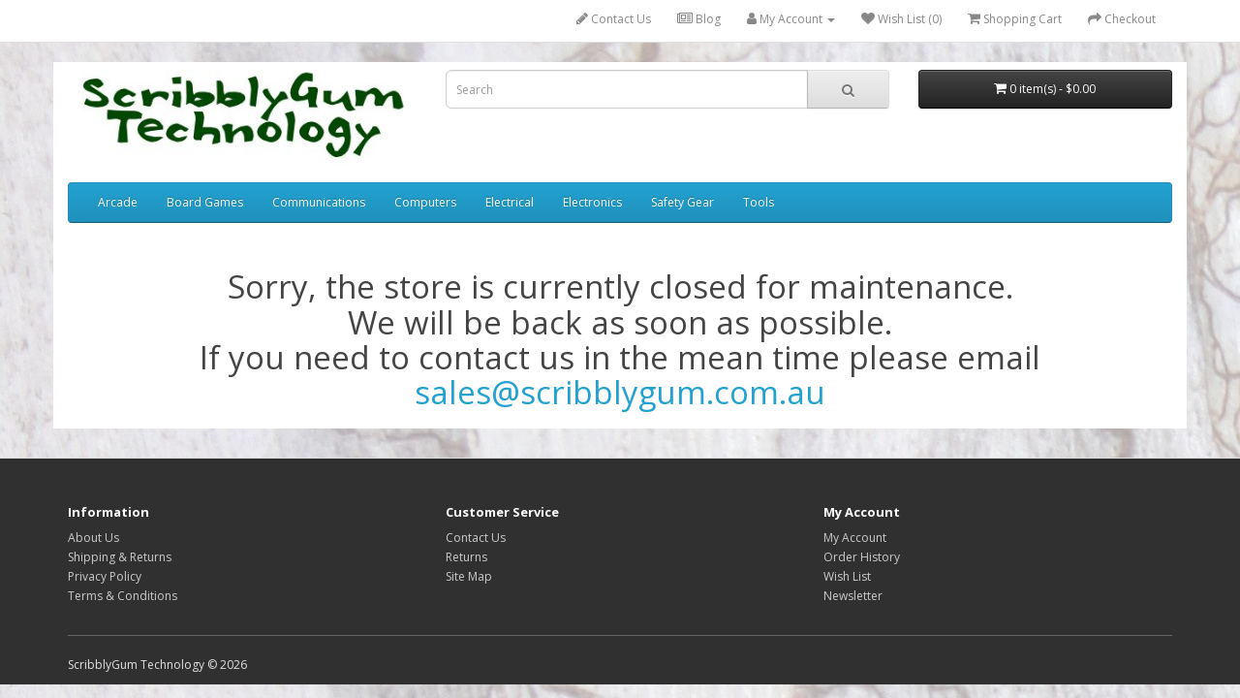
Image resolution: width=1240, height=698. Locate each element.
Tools (758, 202)
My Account (854, 537)
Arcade (118, 202)
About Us (93, 537)
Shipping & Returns (119, 557)
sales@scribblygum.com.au (620, 392)
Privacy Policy (104, 576)
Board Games (205, 202)
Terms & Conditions (122, 595)
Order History (861, 557)
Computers (425, 202)
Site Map (469, 576)
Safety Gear (682, 202)
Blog (699, 19)
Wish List (847, 576)
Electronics (592, 202)
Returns (466, 557)
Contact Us (613, 19)
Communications (318, 202)
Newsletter (853, 595)
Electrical (509, 202)
